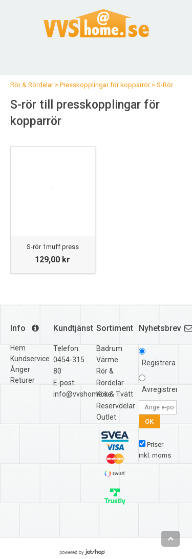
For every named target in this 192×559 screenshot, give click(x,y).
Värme (107, 360)
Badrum (109, 348)
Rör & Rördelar (31, 85)
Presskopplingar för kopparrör (105, 85)
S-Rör (165, 85)
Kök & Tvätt (114, 394)
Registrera (159, 363)
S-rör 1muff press (53, 247)
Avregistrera (162, 389)
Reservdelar (115, 406)
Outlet (106, 417)
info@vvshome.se (82, 394)
